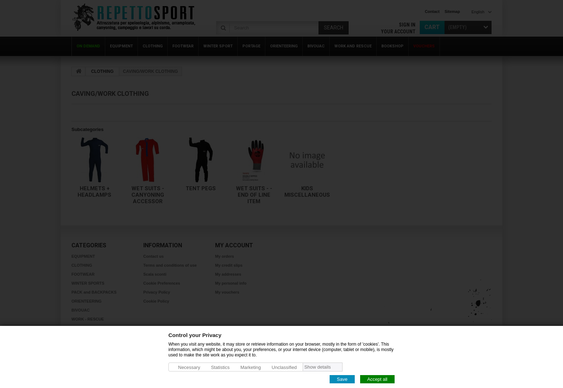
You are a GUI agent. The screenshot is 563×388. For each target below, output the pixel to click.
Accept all (377, 379)
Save (342, 379)
